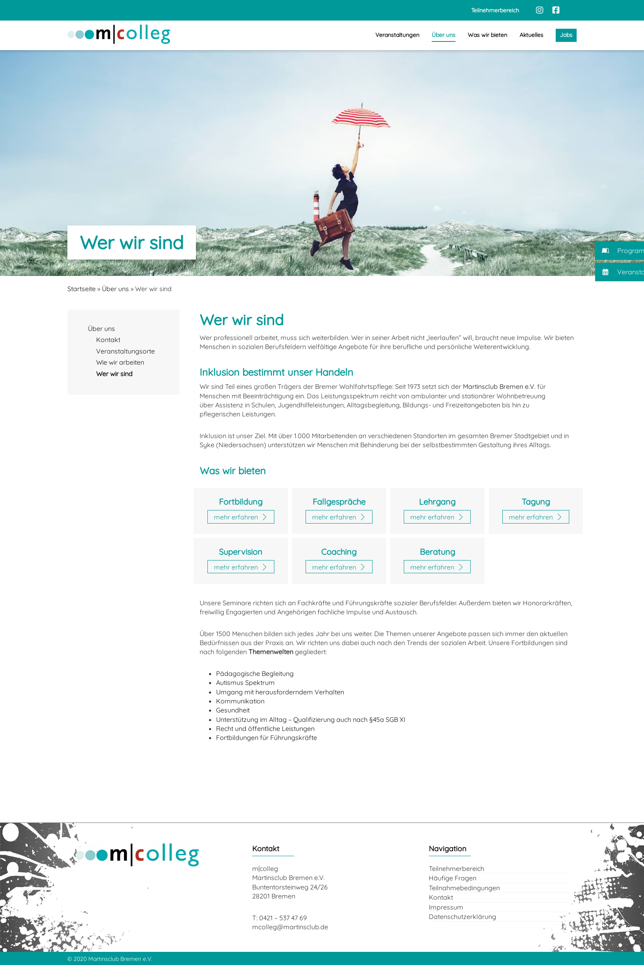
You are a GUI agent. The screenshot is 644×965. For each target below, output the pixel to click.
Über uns (115, 289)
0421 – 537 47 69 (283, 918)
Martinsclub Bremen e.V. (499, 386)
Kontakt (108, 339)
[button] (619, 250)
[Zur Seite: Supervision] (240, 566)
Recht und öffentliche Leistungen (265, 728)
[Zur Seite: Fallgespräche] (339, 516)
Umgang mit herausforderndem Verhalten (280, 692)
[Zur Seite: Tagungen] (535, 516)
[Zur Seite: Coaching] (339, 566)
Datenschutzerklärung (462, 916)
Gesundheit (233, 710)
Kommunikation (240, 701)
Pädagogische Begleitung (255, 673)
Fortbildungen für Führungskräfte (266, 737)
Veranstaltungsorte (125, 351)
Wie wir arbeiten (120, 362)
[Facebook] (556, 10)
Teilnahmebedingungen (464, 888)
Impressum (446, 907)
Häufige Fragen (452, 878)
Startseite (81, 289)
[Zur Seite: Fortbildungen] (240, 516)
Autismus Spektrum (245, 682)
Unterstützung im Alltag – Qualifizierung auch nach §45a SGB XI (310, 719)
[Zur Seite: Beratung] (437, 566)
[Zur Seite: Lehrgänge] (437, 516)
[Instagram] (539, 10)
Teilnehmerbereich (456, 868)
